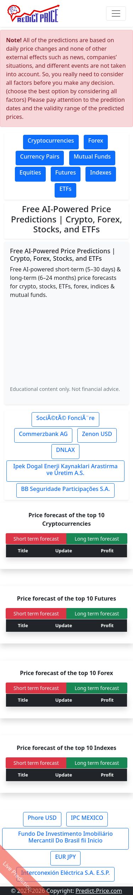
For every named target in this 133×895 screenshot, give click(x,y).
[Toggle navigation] (116, 13)
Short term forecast (36, 538)
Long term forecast (96, 538)
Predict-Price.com (99, 891)
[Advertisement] (66, 342)
